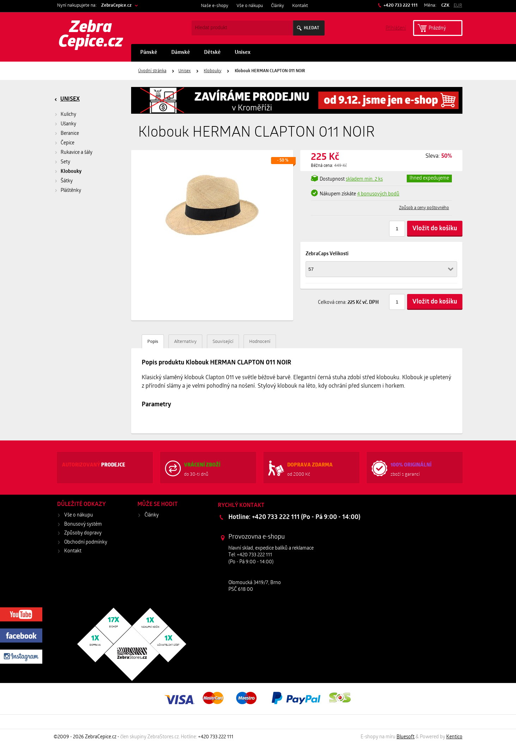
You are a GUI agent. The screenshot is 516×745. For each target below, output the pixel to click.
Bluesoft (405, 737)
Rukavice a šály (76, 152)
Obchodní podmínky (85, 542)
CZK (445, 5)
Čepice (67, 143)
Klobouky (212, 71)
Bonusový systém (83, 524)
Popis (152, 341)
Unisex (243, 52)
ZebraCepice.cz (116, 5)
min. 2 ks (364, 179)
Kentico (454, 737)
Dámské (180, 52)
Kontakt (300, 6)
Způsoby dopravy (83, 533)
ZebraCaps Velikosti (327, 254)
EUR (458, 5)
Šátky (67, 181)
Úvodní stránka (152, 71)
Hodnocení (259, 341)
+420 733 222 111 (400, 5)
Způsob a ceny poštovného (424, 208)
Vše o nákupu (249, 6)
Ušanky (68, 124)
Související (223, 341)
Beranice (70, 133)
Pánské (148, 52)
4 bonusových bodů (378, 194)
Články (277, 6)
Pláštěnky (71, 190)
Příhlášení (396, 27)
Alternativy (185, 341)
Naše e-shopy (214, 6)
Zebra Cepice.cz (91, 35)
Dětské (212, 52)
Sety (65, 162)
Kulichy (68, 114)
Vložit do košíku (434, 228)
